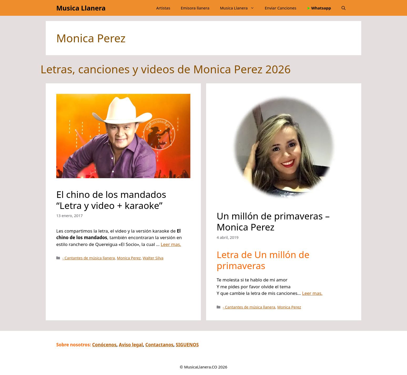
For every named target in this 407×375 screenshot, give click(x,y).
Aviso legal (131, 345)
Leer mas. (171, 244)
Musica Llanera (80, 7)
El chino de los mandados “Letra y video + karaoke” (111, 200)
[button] (343, 8)
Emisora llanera (195, 8)
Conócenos (104, 345)
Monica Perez (129, 257)
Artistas (163, 8)
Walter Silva (153, 257)
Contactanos (159, 345)
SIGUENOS (187, 345)
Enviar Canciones (280, 8)
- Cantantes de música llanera (88, 257)
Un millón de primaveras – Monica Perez (273, 221)
